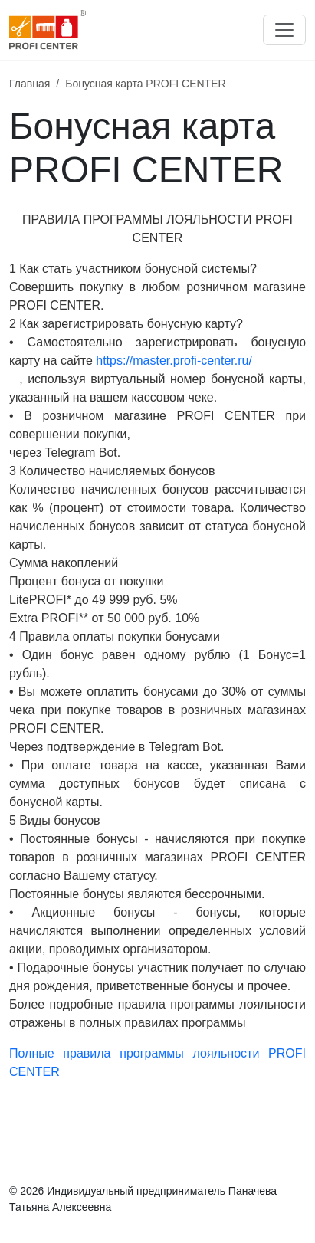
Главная (29, 83)
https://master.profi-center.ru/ (174, 360)
